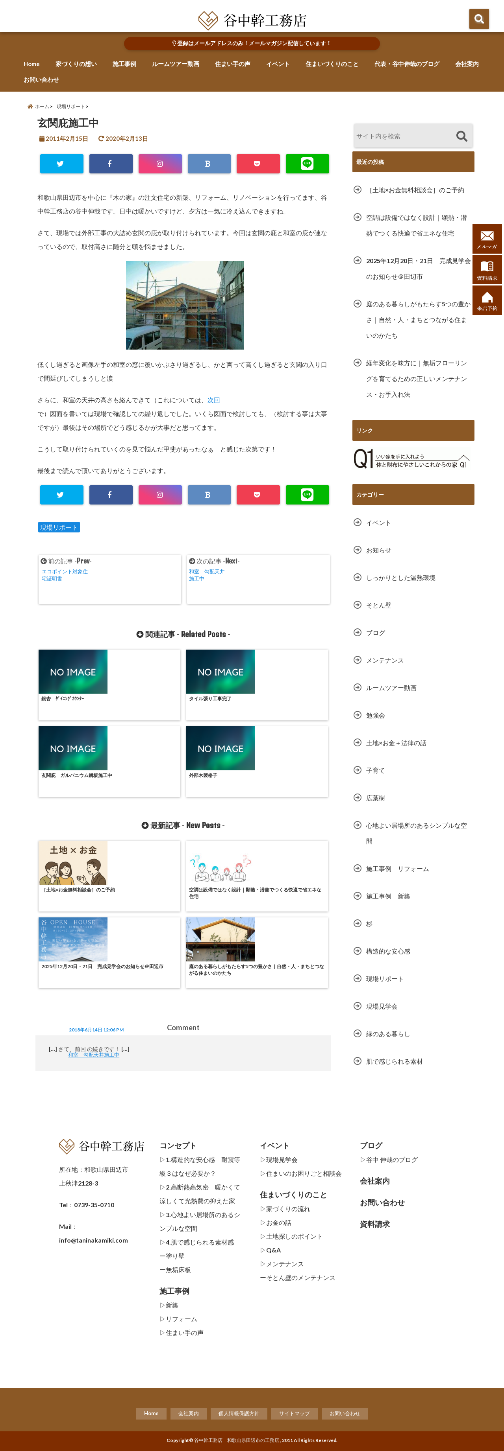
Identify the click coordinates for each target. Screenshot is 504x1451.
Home (32, 63)
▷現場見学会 (279, 1159)
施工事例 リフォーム (397, 868)
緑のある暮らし (388, 1033)
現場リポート (59, 527)
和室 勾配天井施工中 (98, 913)
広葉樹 (375, 797)
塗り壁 (175, 1255)
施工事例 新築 (391, 896)
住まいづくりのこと (332, 63)
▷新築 (168, 1305)
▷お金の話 (275, 1222)
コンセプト (178, 1145)
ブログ (375, 632)
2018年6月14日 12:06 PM (96, 888)
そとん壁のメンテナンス (300, 1277)
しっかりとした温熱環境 (400, 577)
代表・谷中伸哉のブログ (406, 63)
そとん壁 (378, 605)
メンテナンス (385, 660)
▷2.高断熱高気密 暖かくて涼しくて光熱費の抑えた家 (199, 1193)
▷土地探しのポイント (291, 1236)
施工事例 (124, 63)
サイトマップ (294, 1413)
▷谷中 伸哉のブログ (389, 1159)
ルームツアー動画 (175, 63)
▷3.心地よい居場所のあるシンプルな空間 (199, 1221)
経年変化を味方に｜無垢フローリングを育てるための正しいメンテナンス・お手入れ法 (416, 378)
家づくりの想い (76, 63)
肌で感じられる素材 (394, 1061)
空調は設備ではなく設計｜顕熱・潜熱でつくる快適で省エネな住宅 (416, 225)
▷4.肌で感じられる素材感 (196, 1242)
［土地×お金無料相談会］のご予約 (415, 189)
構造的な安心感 (388, 951)
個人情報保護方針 (239, 1413)
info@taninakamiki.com (93, 1240)
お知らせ (378, 550)
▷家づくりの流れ (285, 1208)
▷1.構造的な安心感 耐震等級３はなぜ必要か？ (199, 1166)
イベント (278, 63)
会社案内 (467, 63)
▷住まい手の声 (181, 1332)
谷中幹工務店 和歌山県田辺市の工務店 (236, 1440)
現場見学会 (382, 1006)
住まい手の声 (232, 63)
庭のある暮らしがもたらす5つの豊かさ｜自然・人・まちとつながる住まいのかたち (418, 319)
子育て (375, 770)
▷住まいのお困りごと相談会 (301, 1173)
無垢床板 (178, 1269)
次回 (214, 399)
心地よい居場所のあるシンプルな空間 (416, 833)
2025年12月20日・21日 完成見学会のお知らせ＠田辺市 (418, 268)
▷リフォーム (178, 1318)
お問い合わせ (41, 79)
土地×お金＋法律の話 (396, 742)
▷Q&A (270, 1250)
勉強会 (375, 715)
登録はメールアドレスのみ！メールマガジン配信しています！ (252, 43)
